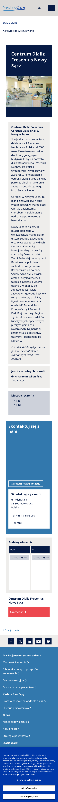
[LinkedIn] (29, 641)
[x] (20, 641)
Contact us (16, 612)
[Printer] (48, 641)
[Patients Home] (23, 655)
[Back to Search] (18, 31)
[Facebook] (11, 641)
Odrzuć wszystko (29, 788)
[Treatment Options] (17, 662)
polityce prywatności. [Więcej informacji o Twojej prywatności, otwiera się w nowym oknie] (27, 774)
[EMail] (38, 641)
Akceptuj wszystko (29, 796)
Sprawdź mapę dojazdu (25, 483)
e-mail (18, 522)
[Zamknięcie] (55, 751)
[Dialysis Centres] (10, 23)
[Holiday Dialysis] (16, 680)
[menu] (51, 8)
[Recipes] (29, 671)
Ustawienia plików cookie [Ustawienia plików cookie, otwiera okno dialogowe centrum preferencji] (29, 780)
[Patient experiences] (21, 687)
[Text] (11, 630)
